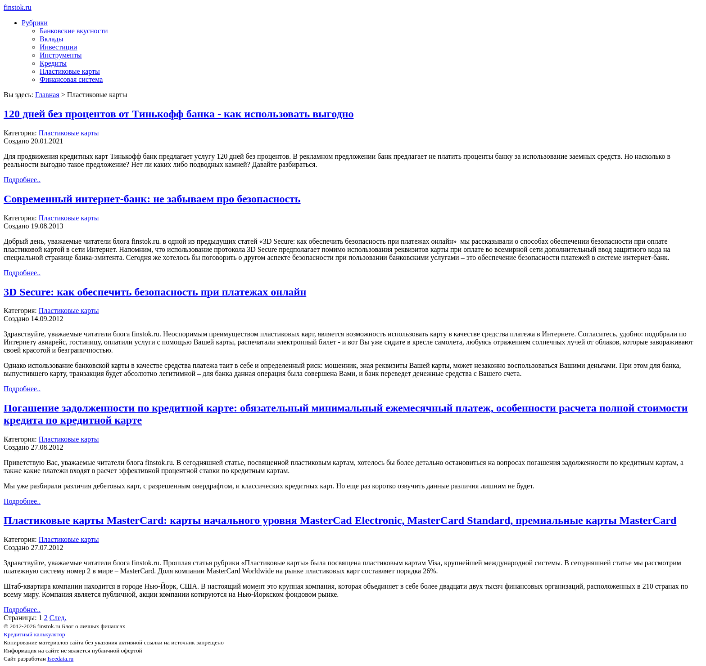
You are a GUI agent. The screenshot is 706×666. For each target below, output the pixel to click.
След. (58, 617)
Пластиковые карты (70, 71)
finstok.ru (18, 7)
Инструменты (61, 55)
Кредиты (53, 63)
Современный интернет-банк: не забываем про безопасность (152, 199)
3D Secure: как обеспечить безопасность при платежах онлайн (155, 292)
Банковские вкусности (74, 31)
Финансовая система (71, 79)
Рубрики (35, 23)
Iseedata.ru (60, 658)
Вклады (51, 39)
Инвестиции (58, 47)
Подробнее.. (22, 179)
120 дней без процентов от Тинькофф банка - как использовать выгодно (178, 114)
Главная (47, 94)
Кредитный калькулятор (34, 634)
